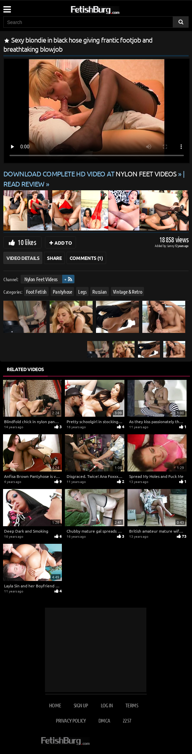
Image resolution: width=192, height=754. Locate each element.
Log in (107, 705)
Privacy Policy (71, 720)
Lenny (171, 245)
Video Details (22, 258)
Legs (82, 291)
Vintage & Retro (127, 291)
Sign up (81, 705)
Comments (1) (86, 258)
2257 (127, 720)
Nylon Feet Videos (40, 279)
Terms (131, 705)
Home (55, 705)
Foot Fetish (36, 291)
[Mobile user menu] (7, 7)
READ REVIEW (24, 183)
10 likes (27, 242)
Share (54, 258)
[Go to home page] (107, 8)
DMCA (104, 720)
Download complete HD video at (90, 173)
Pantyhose (62, 291)
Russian (99, 291)
